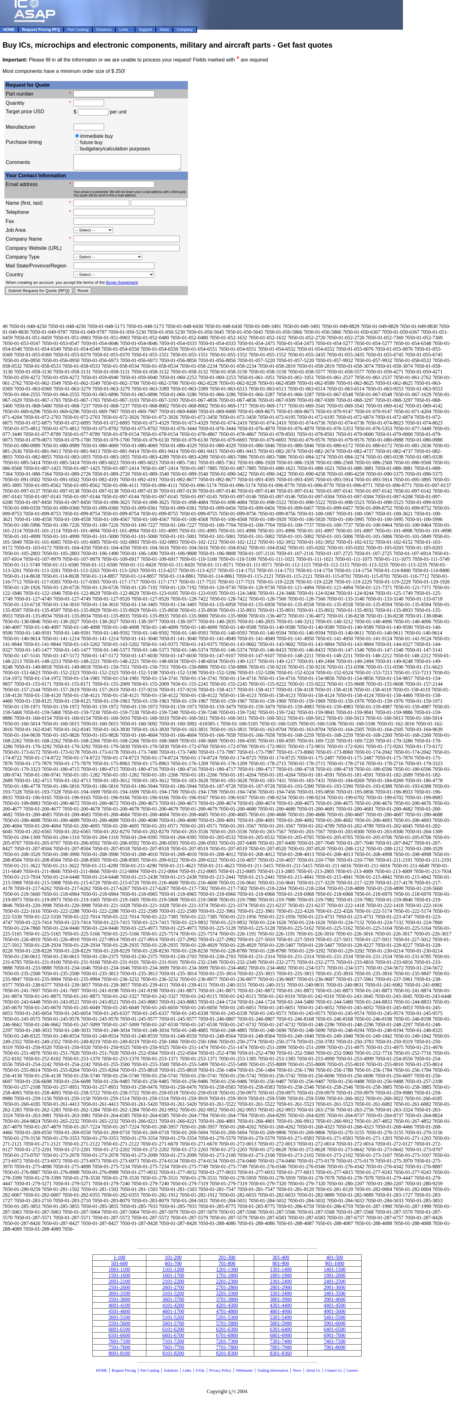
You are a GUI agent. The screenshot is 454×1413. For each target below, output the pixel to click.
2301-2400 (281, 1284)
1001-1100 (119, 1272)
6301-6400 (281, 1332)
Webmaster (244, 1373)
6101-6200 (173, 1332)
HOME (101, 1373)
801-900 (280, 1266)
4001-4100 (119, 1308)
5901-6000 (335, 1326)
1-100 (119, 1260)
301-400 (280, 1260)
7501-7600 (119, 1350)
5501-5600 (119, 1326)
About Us (313, 1373)
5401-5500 (335, 1320)
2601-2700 (173, 1290)
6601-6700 (173, 1338)
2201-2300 (227, 1284)
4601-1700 (173, 1314)
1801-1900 (281, 1278)
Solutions (171, 1373)
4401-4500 (335, 1308)
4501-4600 (119, 1314)
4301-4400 (281, 1308)
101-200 (173, 1260)
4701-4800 (227, 1314)
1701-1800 (227, 1278)
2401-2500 (335, 1284)
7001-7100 (119, 1344)
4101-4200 (173, 1308)
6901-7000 (335, 1338)
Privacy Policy (220, 1373)
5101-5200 (173, 1320)
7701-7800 (227, 1350)
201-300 (226, 1260)
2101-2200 (173, 1284)
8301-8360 (281, 1356)
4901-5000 (335, 1314)
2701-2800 (227, 1290)
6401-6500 (335, 1332)
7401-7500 (335, 1344)
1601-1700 (173, 1278)
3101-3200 (173, 1296)
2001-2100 (119, 1284)
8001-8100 (119, 1356)
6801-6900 (281, 1338)
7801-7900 (281, 1350)
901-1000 (334, 1266)
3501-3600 (119, 1302)
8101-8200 (173, 1356)
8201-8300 (227, 1356)
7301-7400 (281, 1344)
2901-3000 (335, 1290)
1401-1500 (335, 1272)
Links (187, 1373)
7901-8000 (335, 1350)
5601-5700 (173, 1326)
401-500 (334, 1260)
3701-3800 (227, 1302)
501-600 (119, 1266)
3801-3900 (281, 1302)
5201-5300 (227, 1320)
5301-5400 (281, 1320)
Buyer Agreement (122, 285)
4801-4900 (281, 1314)
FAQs (200, 1373)
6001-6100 (119, 1332)
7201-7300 (227, 1344)
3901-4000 (335, 1302)
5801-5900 (281, 1326)
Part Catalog (149, 1373)
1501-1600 (119, 1278)
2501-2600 (119, 1290)
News (297, 1373)
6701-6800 (227, 1338)
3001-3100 (119, 1296)
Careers (352, 1373)
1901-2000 (335, 1278)
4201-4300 (227, 1308)
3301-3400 (281, 1296)
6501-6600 (119, 1338)
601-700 (173, 1266)
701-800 (226, 1266)
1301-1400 (281, 1272)
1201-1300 (227, 1272)
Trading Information (272, 1373)
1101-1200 (173, 1272)
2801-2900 (281, 1290)
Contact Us (334, 1373)
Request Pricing (124, 1373)
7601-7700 (173, 1350)
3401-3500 (335, 1296)
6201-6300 (227, 1332)
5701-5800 (227, 1326)
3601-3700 (173, 1302)
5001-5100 (119, 1320)
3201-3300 (227, 1296)
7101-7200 (173, 1344)
